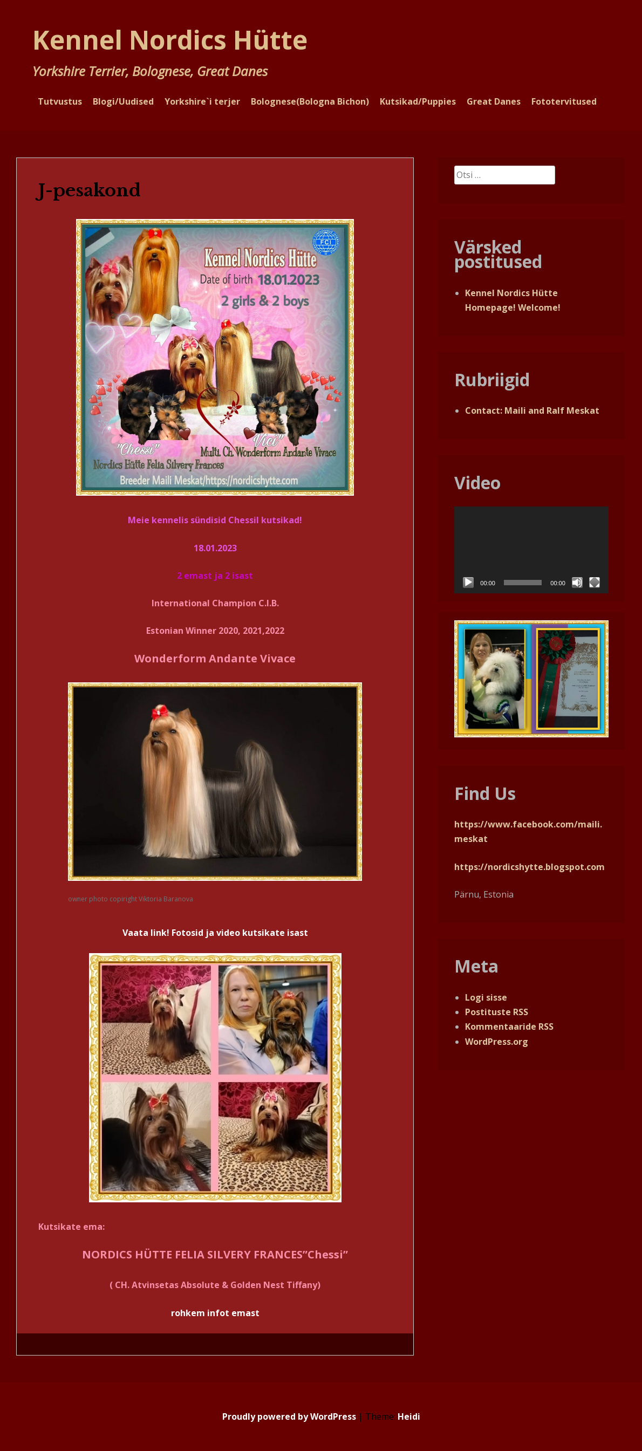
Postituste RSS (496, 1012)
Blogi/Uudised (123, 101)
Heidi (409, 1416)
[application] (531, 550)
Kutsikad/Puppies (418, 101)
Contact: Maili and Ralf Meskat (532, 410)
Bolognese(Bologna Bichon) (310, 101)
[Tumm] (577, 582)
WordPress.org (496, 1042)
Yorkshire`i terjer (202, 101)
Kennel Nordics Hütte (170, 39)
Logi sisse (486, 997)
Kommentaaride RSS (509, 1026)
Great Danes (494, 101)
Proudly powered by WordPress (289, 1416)
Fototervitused (564, 101)
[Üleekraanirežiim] (594, 582)
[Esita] (468, 582)
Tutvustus (60, 101)
